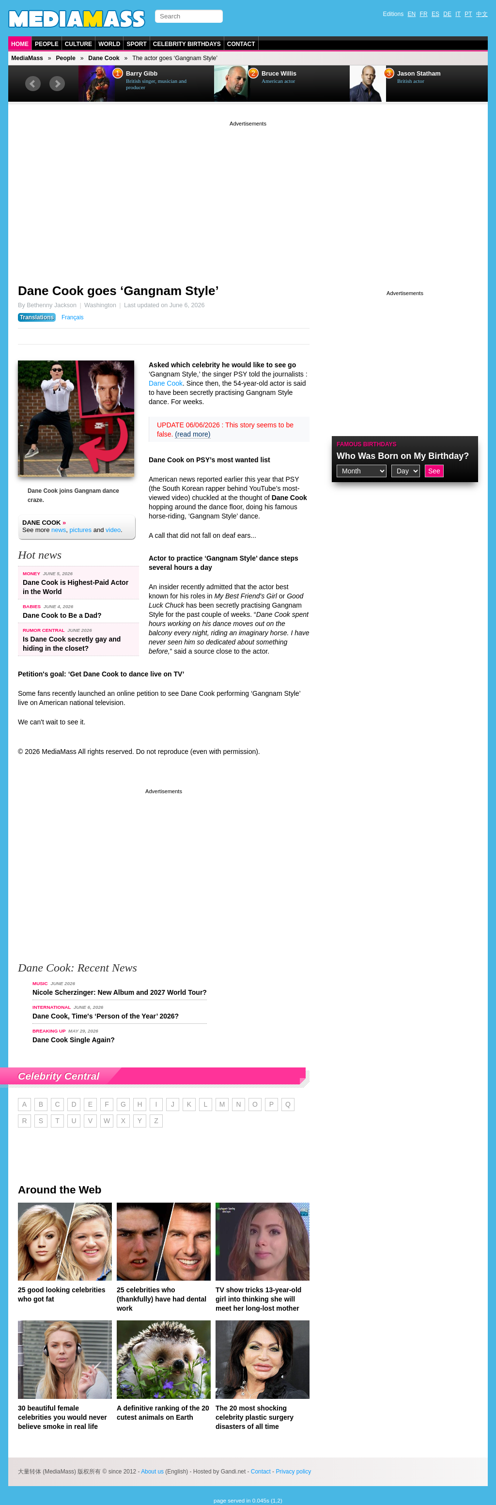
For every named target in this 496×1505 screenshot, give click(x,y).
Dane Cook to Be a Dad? (62, 615)
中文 (482, 14)
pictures (81, 529)
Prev (33, 84)
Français (73, 317)
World (109, 44)
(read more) (192, 434)
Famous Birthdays (367, 444)
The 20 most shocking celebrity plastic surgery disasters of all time (255, 1417)
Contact (241, 44)
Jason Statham (419, 73)
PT (468, 14)
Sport (136, 44)
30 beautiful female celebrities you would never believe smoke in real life (62, 1417)
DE (447, 14)
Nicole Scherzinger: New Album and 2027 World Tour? (119, 992)
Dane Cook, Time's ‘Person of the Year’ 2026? (105, 1016)
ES (435, 14)
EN (412, 14)
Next (57, 84)
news (58, 529)
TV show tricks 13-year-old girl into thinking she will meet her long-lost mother (258, 1299)
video (113, 529)
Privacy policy (293, 1471)
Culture (78, 44)
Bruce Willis (279, 73)
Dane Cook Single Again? (73, 1040)
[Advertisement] (248, 196)
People (47, 44)
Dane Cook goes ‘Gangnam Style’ (118, 290)
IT (458, 14)
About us (152, 1471)
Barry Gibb (141, 73)
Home (20, 44)
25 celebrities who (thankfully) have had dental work (161, 1299)
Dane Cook (103, 58)
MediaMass (27, 58)
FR (424, 14)
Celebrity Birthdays (187, 44)
